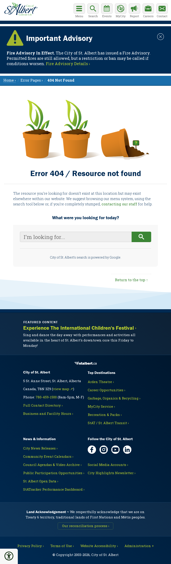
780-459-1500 (46, 397)
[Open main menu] (79, 11)
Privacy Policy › (30, 546)
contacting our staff (119, 204)
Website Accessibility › (99, 546)
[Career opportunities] (148, 11)
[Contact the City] (162, 11)
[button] (9, 556)
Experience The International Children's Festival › (79, 328)
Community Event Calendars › (48, 456)
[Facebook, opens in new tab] (92, 450)
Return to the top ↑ (131, 279)
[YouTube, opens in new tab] (115, 450)
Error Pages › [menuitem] (31, 80)
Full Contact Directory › (43, 405)
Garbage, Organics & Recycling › (114, 398)
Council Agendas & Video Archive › (52, 464)
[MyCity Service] (120, 11)
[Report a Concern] (134, 11)
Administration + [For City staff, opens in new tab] (139, 546)
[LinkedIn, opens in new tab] (127, 450)
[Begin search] (141, 237)
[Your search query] (76, 237)
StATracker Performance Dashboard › (53, 489)
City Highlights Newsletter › (111, 473)
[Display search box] (93, 11)
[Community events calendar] (107, 11)
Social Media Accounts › (108, 464)
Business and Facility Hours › (48, 413)
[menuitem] (60, 80)
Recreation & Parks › (105, 414)
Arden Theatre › (101, 381)
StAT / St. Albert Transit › (108, 423)
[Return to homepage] (20, 8)
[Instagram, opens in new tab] (104, 450)
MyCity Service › (101, 406)
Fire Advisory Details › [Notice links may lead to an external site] (68, 63)
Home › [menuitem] (9, 80)
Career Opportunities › (106, 390)
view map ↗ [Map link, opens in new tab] (63, 389)
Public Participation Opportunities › (53, 473)
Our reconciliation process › (85, 526)
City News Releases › (40, 448)
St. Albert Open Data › (40, 481)
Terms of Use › (62, 546)
